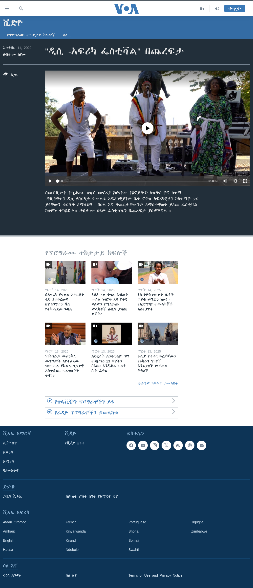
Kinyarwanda (76, 531)
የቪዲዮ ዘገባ (74, 443)
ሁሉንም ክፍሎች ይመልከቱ (158, 383)
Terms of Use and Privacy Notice (155, 575)
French (71, 522)
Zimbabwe (199, 531)
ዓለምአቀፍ (11, 470)
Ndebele (72, 549)
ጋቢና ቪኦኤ (12, 496)
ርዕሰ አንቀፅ (12, 575)
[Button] (11, 75)
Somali (133, 540)
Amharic (9, 531)
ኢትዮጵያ (10, 443)
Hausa (8, 549)
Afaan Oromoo (14, 522)
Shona (133, 531)
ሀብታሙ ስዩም (14, 54)
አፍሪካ (8, 452)
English (8, 540)
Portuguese (137, 522)
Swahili (133, 549)
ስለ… (67, 35)
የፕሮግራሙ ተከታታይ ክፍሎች (31, 35)
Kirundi (71, 540)
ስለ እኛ (71, 575)
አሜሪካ (8, 461)
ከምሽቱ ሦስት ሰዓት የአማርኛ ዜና (92, 496)
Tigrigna (197, 522)
